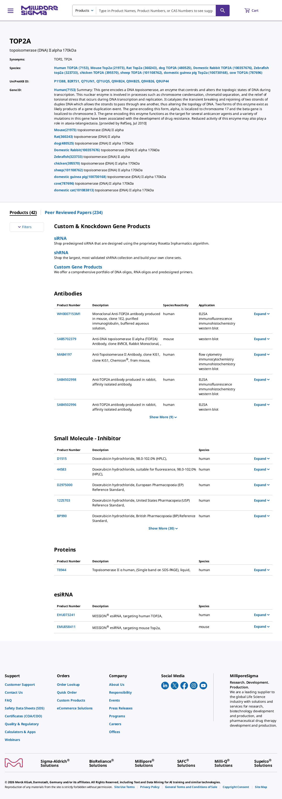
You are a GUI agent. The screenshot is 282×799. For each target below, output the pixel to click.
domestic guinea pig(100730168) (80, 176)
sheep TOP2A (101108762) (141, 72)
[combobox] (151, 10)
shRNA (61, 252)
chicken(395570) (67, 163)
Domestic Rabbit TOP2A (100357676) (222, 67)
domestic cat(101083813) (74, 190)
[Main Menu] (10, 10)
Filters (24, 227)
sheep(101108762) (69, 170)
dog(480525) (64, 143)
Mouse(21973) (65, 130)
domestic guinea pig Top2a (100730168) (196, 72)
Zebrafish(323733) (68, 156)
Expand (262, 313)
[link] (28, 684)
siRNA (60, 238)
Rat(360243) (64, 136)
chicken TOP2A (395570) (99, 72)
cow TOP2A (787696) (246, 72)
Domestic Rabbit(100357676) (77, 150)
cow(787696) (64, 183)
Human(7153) (65, 89)
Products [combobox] (82, 10)
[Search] (223, 10)
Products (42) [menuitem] (23, 212)
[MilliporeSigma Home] (39, 10)
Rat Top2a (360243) (141, 67)
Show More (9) (163, 417)
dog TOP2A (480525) (175, 67)
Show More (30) (163, 528)
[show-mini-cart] (256, 10)
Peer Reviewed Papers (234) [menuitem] (73, 212)
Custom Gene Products (78, 267)
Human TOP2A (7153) (71, 67)
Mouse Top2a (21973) (107, 67)
